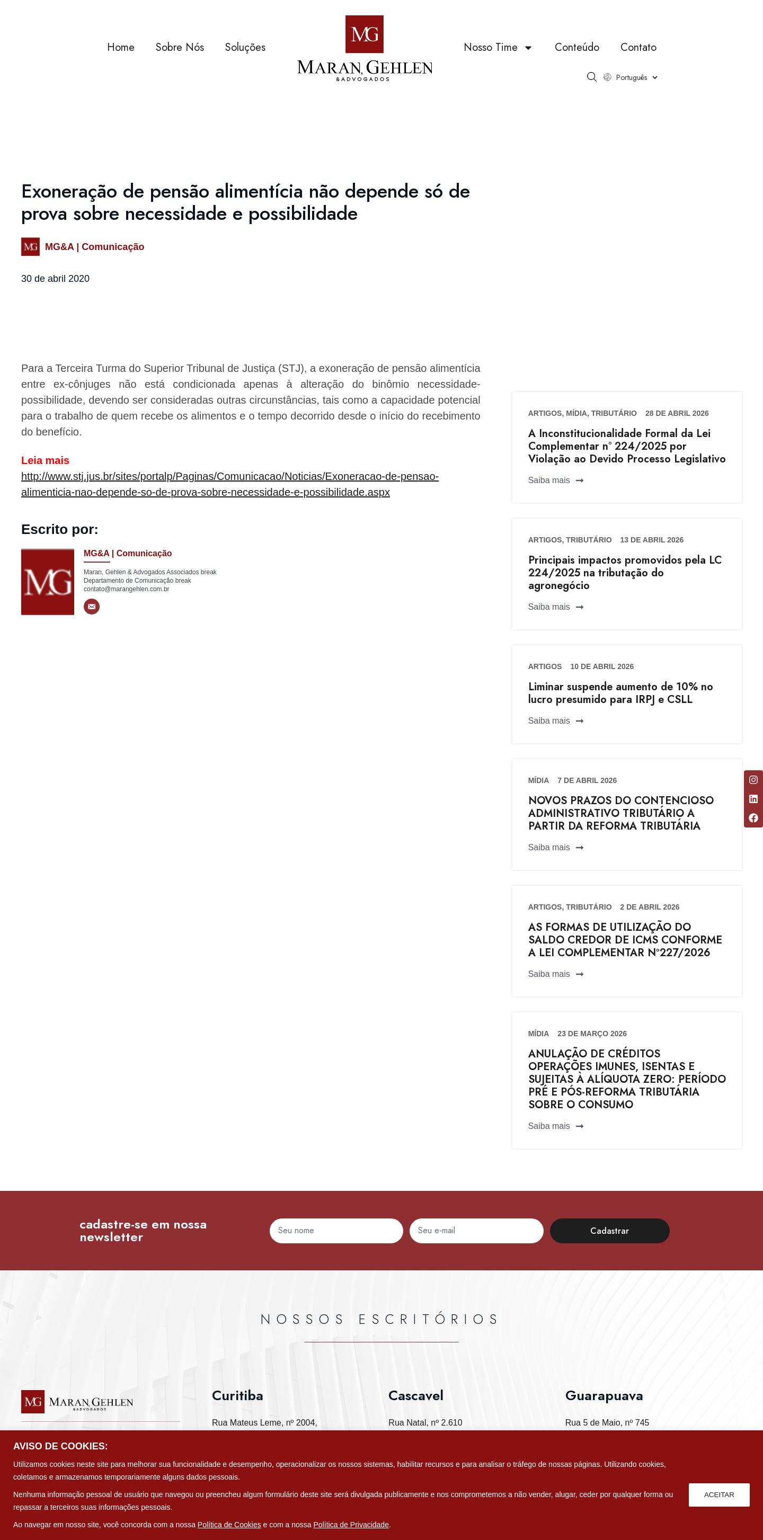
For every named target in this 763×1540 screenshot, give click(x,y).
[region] (381, 1485)
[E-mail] (92, 607)
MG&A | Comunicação (94, 247)
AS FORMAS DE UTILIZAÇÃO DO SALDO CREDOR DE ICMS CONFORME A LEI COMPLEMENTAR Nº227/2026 (625, 940)
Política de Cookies (229, 1524)
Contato (638, 47)
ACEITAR (718, 1494)
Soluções (245, 47)
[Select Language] (636, 77)
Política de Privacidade (351, 1524)
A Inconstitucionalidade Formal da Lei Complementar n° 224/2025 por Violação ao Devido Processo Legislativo (627, 446)
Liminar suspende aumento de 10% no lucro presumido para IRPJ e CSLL (620, 693)
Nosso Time (499, 47)
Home (121, 47)
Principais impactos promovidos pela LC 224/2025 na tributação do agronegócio (625, 573)
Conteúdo (577, 47)
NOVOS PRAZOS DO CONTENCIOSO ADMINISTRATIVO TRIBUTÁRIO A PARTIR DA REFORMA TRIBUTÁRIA (621, 813)
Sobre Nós (180, 47)
